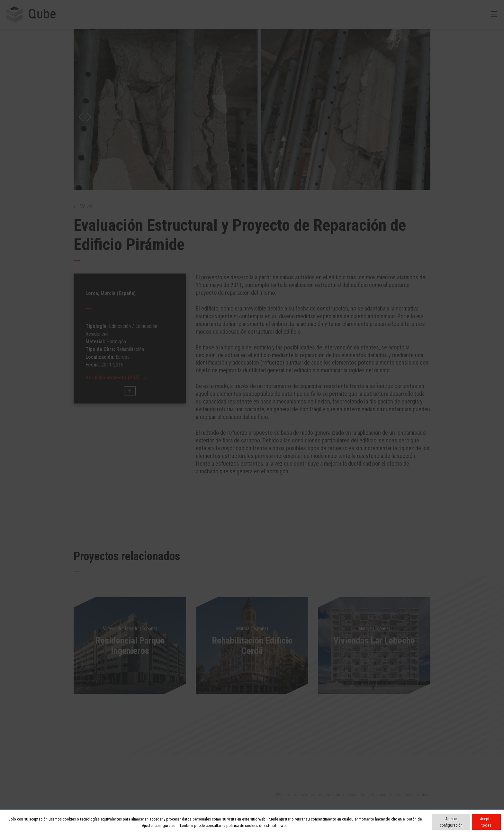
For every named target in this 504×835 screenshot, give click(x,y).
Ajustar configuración (451, 822)
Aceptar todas (486, 822)
